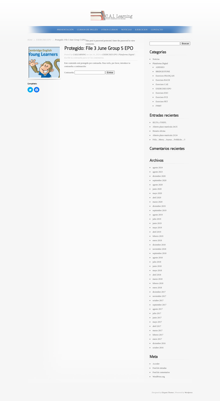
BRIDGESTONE (163, 71)
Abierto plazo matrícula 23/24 (165, 135)
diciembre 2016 (159, 343)
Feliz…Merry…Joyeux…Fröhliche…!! (169, 139)
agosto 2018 (158, 257)
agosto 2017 (158, 309)
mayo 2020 (157, 193)
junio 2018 (157, 266)
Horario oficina (159, 131)
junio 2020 (157, 189)
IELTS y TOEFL (159, 122)
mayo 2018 (157, 270)
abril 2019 (157, 232)
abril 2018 (157, 275)
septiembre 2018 (159, 253)
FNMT (158, 106)
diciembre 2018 (159, 245)
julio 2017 (157, 313)
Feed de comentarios (161, 372)
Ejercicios (141, 29)
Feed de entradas (160, 368)
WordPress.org (159, 376)
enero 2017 (157, 339)
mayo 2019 (157, 227)
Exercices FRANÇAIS (165, 76)
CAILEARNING (79, 54)
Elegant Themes (168, 392)
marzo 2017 (157, 330)
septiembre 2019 (159, 210)
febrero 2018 (158, 283)
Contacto (157, 29)
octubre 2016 (158, 347)
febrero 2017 (158, 335)
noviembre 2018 (159, 249)
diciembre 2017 (159, 292)
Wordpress (188, 392)
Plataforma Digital (126, 54)
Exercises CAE (162, 84)
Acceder (156, 364)
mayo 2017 (157, 322)
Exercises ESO (162, 93)
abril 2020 (157, 197)
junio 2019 (157, 223)
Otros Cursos (109, 29)
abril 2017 (157, 326)
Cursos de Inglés (87, 29)
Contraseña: (84, 72)
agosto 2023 (158, 172)
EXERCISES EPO (44, 40)
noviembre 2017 (159, 296)
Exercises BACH (163, 80)
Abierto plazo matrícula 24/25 (165, 127)
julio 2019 (157, 219)
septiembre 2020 (159, 180)
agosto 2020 (158, 185)
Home (30, 40)
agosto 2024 (158, 167)
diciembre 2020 (159, 176)
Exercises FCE (162, 97)
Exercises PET (162, 101)
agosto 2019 (158, 215)
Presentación (65, 29)
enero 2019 (157, 240)
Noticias (126, 29)
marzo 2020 (157, 202)
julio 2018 (157, 262)
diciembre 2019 (159, 206)
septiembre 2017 (159, 305)
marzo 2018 (157, 279)
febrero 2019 (158, 236)
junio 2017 (157, 317)
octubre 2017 (158, 300)
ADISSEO (160, 67)
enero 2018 (157, 287)
